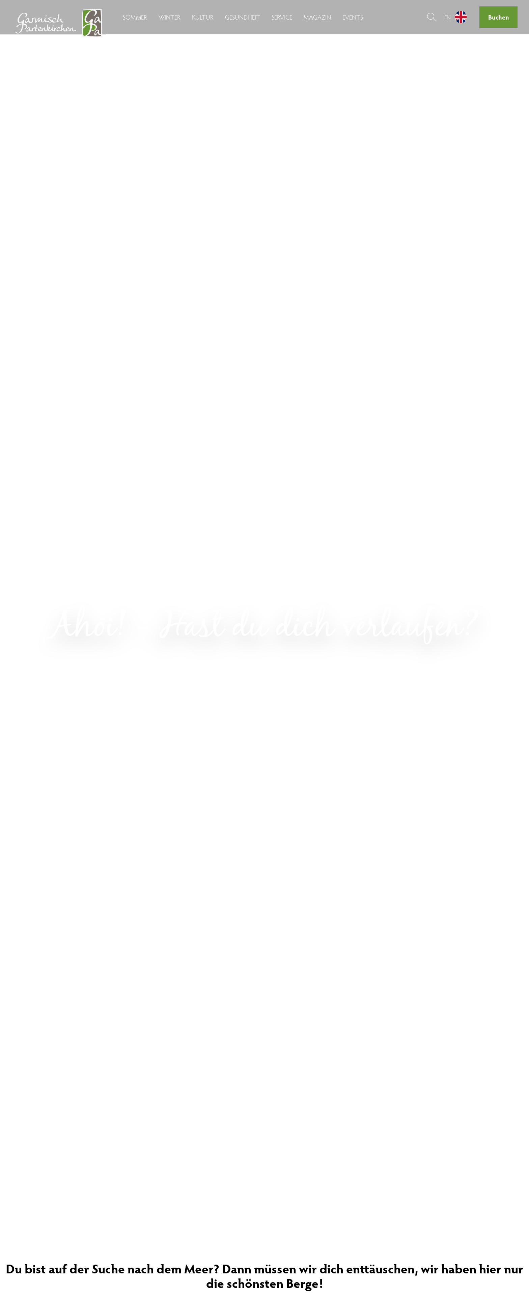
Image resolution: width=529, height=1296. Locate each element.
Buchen (498, 16)
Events (352, 16)
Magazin (317, 16)
